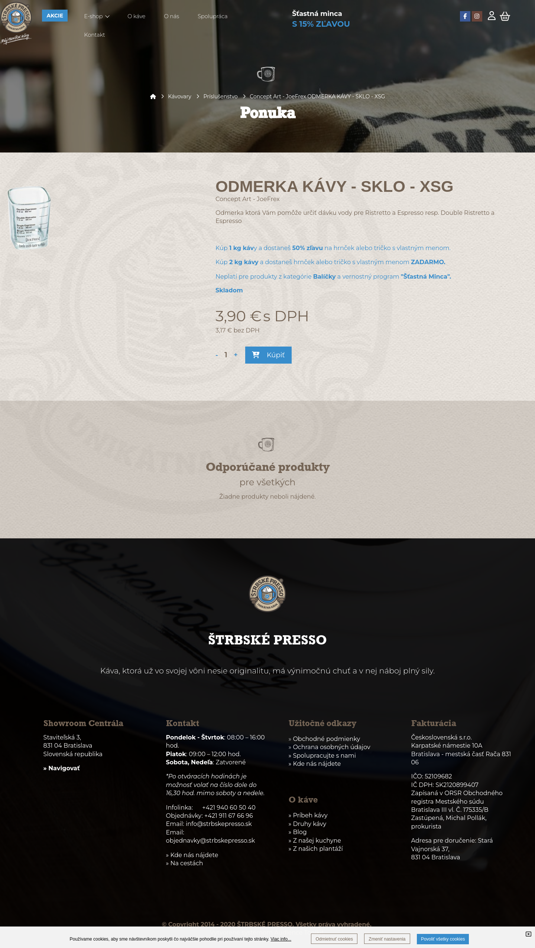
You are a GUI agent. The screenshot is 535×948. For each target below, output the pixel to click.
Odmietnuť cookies (334, 939)
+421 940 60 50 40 (229, 807)
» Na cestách (184, 863)
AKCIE (54, 15)
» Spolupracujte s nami (322, 755)
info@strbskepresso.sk (219, 823)
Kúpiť (268, 355)
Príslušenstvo (220, 96)
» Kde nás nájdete (315, 763)
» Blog (298, 832)
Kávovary (179, 96)
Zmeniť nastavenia (387, 939)
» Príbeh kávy (308, 815)
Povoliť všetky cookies (443, 939)
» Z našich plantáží (316, 848)
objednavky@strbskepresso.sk (210, 840)
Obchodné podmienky (326, 738)
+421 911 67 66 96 (228, 815)
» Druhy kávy (308, 823)
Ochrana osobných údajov (331, 747)
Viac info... (280, 939)
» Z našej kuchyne (315, 840)
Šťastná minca (317, 14)
